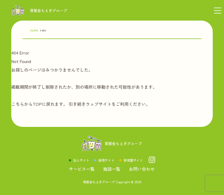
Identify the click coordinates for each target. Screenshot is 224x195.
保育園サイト (133, 160)
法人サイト (81, 160)
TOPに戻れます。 (50, 104)
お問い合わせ (142, 169)
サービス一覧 (82, 169)
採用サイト (106, 160)
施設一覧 (111, 169)
